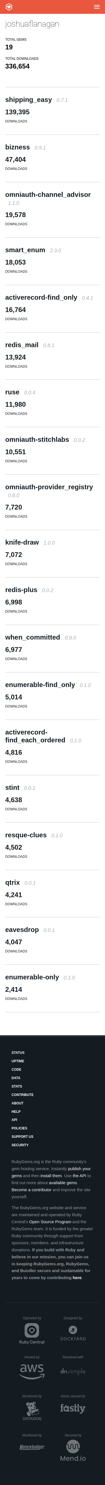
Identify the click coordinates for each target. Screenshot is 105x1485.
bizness (25, 147)
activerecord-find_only (49, 297)
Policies (19, 1128)
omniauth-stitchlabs (45, 439)
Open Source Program (50, 1221)
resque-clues (34, 835)
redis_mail (29, 345)
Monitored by (33, 1396)
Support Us (22, 1137)
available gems (63, 1182)
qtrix (20, 882)
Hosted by (34, 1357)
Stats (16, 1086)
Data (15, 1078)
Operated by (34, 1320)
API (14, 1120)
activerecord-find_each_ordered (43, 736)
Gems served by (73, 1396)
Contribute (22, 1095)
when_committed (40, 637)
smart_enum (33, 250)
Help (15, 1112)
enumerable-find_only (48, 684)
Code (16, 1070)
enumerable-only (40, 977)
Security (20, 1145)
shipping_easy (36, 99)
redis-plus (29, 589)
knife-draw (30, 542)
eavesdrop (30, 929)
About (17, 1103)
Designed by (74, 1318)
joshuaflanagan (32, 24)
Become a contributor (31, 1189)
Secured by (74, 1435)
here (77, 1277)
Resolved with (73, 1357)
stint (20, 787)
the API (79, 1175)
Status (17, 1053)
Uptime (17, 1061)
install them (51, 1175)
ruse (20, 392)
